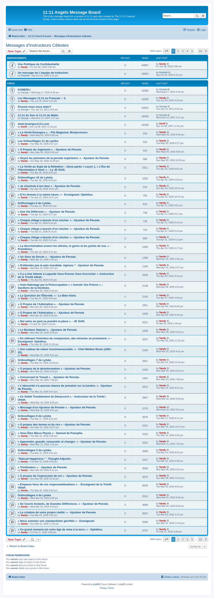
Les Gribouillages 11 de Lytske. (38, 141)
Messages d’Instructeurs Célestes (37, 45)
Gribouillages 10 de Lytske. (35, 177)
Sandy (24, 67)
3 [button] (182, 51)
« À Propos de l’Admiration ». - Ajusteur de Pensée (51, 304)
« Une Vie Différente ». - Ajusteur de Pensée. (46, 211)
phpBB (96, 584)
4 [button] (187, 51)
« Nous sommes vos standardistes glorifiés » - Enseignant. (56, 520)
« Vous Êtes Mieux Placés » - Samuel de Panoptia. (50, 433)
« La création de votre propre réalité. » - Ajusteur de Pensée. (57, 512)
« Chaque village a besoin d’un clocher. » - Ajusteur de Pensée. (59, 220)
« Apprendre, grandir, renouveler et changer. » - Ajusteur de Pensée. (62, 441)
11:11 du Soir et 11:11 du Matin (38, 115)
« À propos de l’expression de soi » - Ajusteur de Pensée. (55, 475)
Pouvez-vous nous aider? (34, 106)
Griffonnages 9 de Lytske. (34, 203)
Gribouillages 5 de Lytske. (35, 450)
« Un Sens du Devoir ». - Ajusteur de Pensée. (47, 256)
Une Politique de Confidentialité (38, 64)
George (25, 92)
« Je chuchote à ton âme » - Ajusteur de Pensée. (49, 186)
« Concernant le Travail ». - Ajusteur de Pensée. (49, 377)
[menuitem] (28, 29)
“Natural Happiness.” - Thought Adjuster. (44, 458)
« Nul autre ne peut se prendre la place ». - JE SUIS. (51, 321)
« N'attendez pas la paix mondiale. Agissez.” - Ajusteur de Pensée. (61, 265)
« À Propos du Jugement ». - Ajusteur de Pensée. (50, 149)
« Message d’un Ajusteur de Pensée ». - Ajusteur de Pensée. (57, 407)
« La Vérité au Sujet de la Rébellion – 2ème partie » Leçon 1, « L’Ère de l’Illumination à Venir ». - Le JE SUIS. (64, 168)
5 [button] (192, 51)
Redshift (25, 75)
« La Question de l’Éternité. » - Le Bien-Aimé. (47, 295)
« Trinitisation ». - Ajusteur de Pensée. (43, 467)
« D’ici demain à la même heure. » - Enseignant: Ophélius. (55, 194)
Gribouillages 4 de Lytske (34, 495)
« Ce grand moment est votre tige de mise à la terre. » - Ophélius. (60, 529)
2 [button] (178, 51)
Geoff (24, 126)
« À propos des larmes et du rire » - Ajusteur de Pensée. (54, 424)
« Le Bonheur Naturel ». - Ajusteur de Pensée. (47, 329)
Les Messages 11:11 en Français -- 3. (42, 98)
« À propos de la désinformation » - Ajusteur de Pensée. (54, 368)
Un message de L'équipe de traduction (43, 72)
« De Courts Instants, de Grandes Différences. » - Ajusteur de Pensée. (63, 503)
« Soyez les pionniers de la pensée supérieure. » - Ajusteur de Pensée (63, 158)
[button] (166, 51)
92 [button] (200, 51)
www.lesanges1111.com (33, 123)
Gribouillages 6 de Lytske (34, 416)
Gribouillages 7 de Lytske (34, 360)
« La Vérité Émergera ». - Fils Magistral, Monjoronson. (53, 132)
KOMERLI (24, 89)
